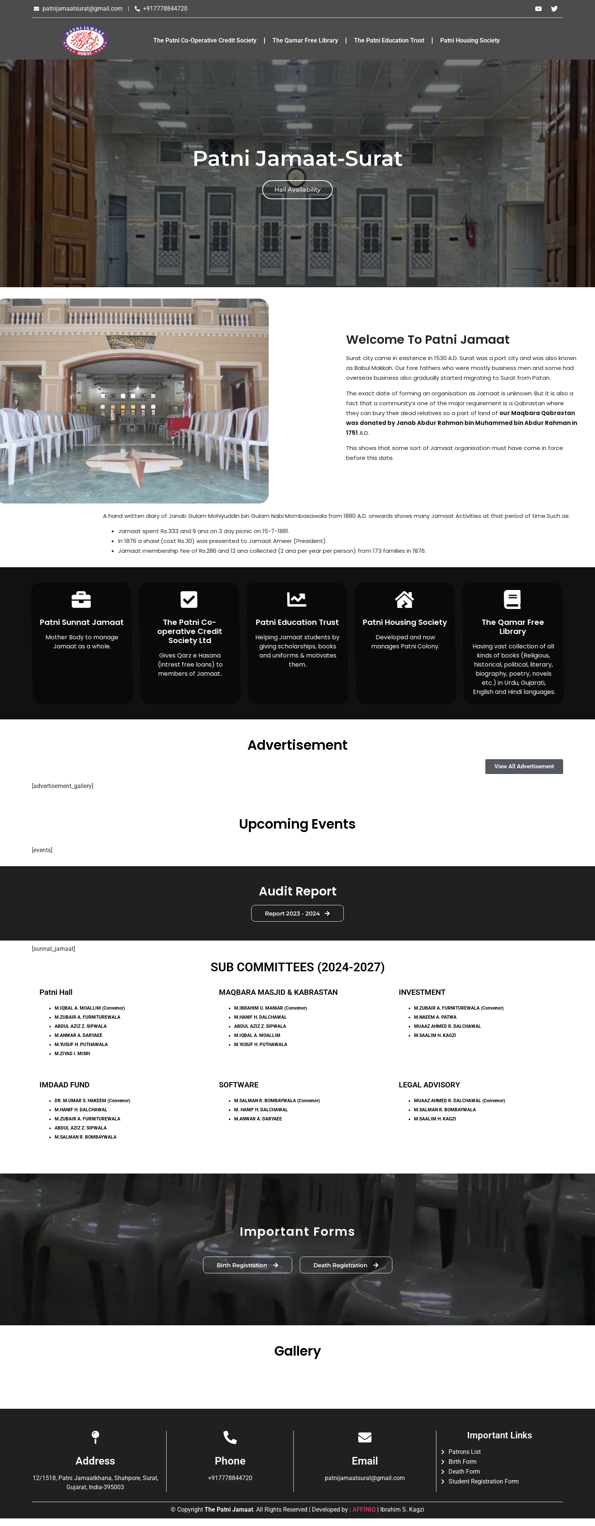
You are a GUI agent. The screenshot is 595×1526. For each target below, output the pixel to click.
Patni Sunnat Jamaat (81, 622)
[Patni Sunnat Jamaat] (81, 599)
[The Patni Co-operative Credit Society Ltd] (189, 599)
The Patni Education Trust (389, 40)
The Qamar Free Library (305, 40)
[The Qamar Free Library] (512, 599)
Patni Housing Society (470, 40)
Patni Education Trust (296, 622)
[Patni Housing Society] (404, 599)
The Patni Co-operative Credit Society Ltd (189, 631)
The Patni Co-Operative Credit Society (205, 40)
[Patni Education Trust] (297, 599)
